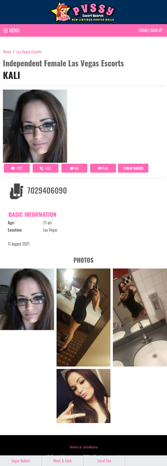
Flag (103, 168)
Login (143, 30)
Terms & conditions (83, 447)
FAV (74, 168)
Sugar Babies (133, 168)
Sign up (156, 30)
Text (16, 168)
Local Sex (104, 461)
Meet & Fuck (62, 461)
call (45, 168)
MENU (12, 30)
